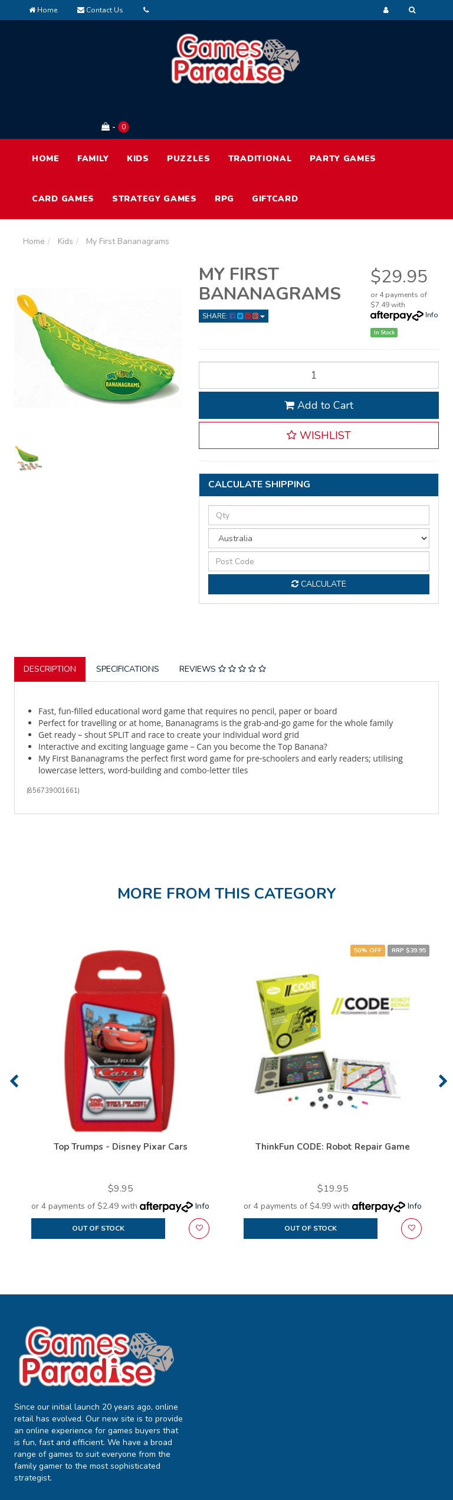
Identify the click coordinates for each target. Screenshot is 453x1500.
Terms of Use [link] (395, 1336)
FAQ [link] (292, 1361)
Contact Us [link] (305, 1386)
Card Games (63, 155)
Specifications (127, 626)
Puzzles (189, 115)
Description (50, 626)
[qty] (319, 472)
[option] (120, 1055)
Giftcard (275, 155)
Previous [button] (13, 1038)
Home (43, 10)
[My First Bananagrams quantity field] (319, 331)
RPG (224, 155)
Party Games (343, 115)
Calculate (318, 540)
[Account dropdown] (386, 10)
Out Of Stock (98, 1185)
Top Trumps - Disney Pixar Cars (121, 1103)
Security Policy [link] (397, 1411)
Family (93, 115)
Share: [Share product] (233, 273)
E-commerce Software (383, 1470)
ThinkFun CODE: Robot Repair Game (332, 1103)
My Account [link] (221, 1336)
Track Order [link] (221, 1361)
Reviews (222, 626)
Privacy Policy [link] (395, 1361)
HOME (46, 115)
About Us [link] (302, 1336)
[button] (319, 391)
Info (431, 271)
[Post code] (319, 518)
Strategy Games (154, 155)
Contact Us (100, 10)
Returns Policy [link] (397, 1386)
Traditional (260, 115)
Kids (138, 115)
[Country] (319, 495)
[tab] (50, 626)
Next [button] (443, 1038)
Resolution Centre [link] (219, 1392)
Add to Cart (318, 361)
